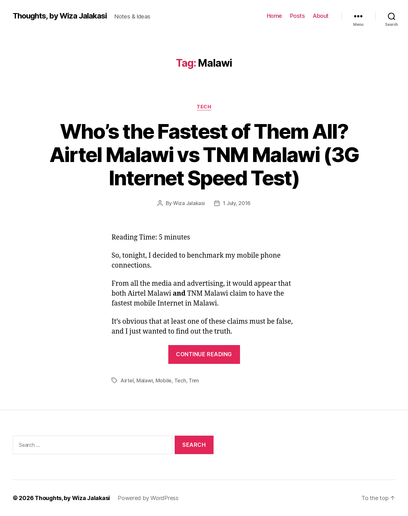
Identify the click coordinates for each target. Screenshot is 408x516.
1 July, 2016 (237, 203)
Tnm (194, 380)
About (321, 15)
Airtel (127, 380)
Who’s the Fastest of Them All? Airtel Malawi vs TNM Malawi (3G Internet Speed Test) (204, 154)
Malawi (144, 380)
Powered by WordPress (148, 498)
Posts (297, 15)
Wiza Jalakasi (189, 203)
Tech (204, 107)
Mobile (163, 380)
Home (274, 15)
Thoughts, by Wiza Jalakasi (60, 16)
